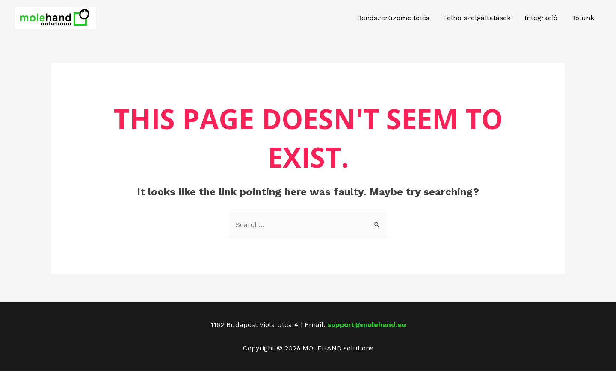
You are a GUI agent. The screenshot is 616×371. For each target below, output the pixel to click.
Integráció (540, 18)
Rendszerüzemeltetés (393, 18)
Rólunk (582, 18)
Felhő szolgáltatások (477, 18)
